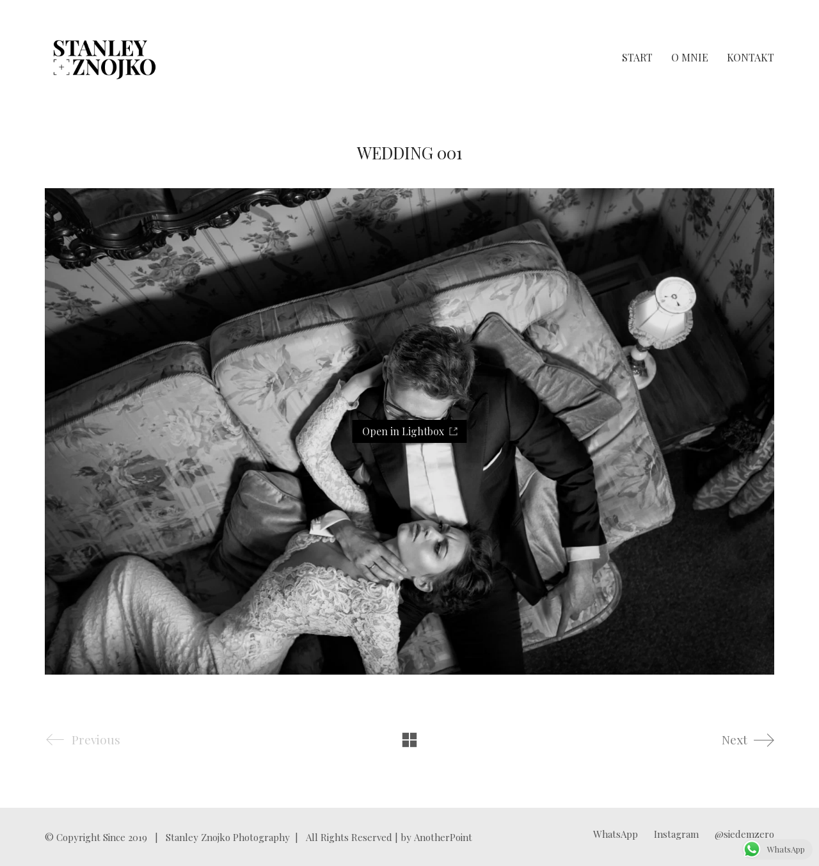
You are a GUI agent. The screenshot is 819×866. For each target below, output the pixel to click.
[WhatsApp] (615, 834)
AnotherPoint (443, 837)
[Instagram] (676, 834)
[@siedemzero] (744, 834)
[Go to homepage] (104, 57)
